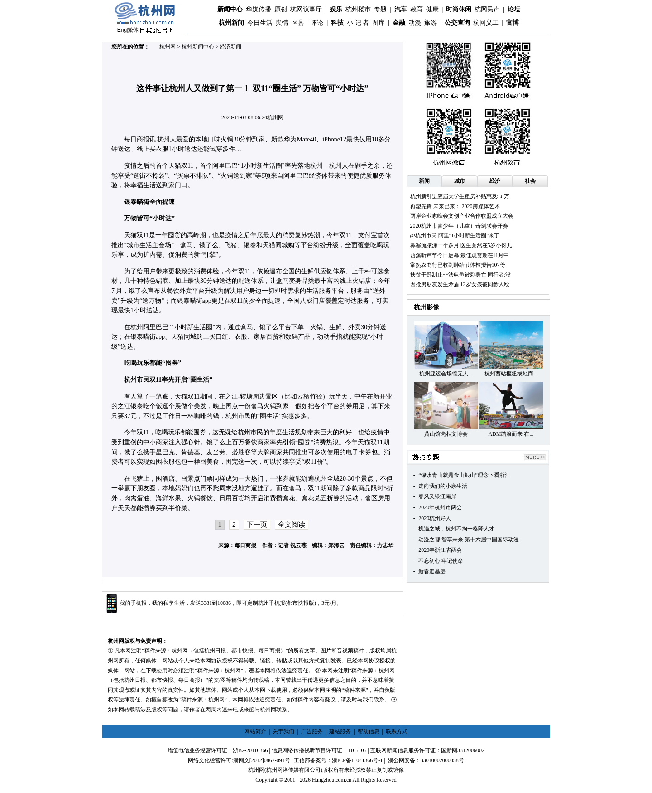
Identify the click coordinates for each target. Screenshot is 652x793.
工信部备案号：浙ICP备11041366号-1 (338, 760)
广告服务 (312, 731)
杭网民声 (487, 9)
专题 (380, 9)
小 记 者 (358, 22)
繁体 (133, 30)
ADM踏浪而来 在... (510, 434)
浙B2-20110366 (250, 750)
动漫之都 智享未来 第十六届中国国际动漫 (468, 539)
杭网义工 (486, 22)
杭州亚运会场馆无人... (445, 373)
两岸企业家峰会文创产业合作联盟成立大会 (461, 216)
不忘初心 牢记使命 (440, 561)
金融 (399, 22)
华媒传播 (258, 9)
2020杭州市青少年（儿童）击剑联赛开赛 (459, 226)
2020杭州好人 (434, 518)
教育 (416, 9)
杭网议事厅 (306, 9)
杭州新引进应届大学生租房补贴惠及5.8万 (459, 196)
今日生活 (260, 22)
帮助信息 (368, 731)
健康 (432, 9)
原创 (280, 9)
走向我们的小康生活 (442, 486)
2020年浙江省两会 (440, 550)
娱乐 (336, 9)
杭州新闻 (231, 22)
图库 (378, 22)
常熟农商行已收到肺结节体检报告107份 (457, 265)
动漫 (414, 22)
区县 (298, 22)
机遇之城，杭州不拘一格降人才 (456, 528)
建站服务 (340, 731)
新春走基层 (432, 571)
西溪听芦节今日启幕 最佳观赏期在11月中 (459, 255)
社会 (530, 181)
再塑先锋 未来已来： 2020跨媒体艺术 (455, 206)
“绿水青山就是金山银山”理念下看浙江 (464, 475)
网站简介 (255, 731)
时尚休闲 (458, 9)
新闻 (424, 181)
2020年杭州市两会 (440, 507)
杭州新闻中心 (198, 47)
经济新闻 (230, 47)
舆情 (282, 22)
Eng (122, 30)
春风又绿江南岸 (437, 496)
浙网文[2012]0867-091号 (261, 760)
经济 (494, 181)
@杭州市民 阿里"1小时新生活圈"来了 (455, 235)
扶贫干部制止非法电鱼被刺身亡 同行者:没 (460, 275)
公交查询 (457, 22)
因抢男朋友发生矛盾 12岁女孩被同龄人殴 (459, 284)
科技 (337, 22)
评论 (317, 22)
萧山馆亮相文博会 (446, 434)
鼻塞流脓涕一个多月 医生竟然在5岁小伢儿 (461, 245)
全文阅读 (291, 524)
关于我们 (283, 731)
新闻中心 (230, 9)
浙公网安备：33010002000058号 (426, 760)
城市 (459, 181)
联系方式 (397, 731)
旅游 (430, 22)
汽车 (400, 9)
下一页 (257, 524)
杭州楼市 (358, 9)
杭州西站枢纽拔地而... (510, 373)
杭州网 (167, 47)
